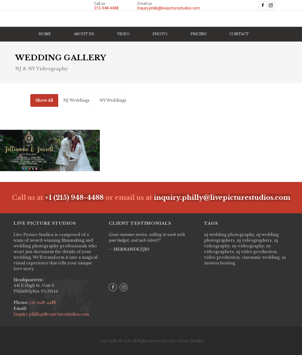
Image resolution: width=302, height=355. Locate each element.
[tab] (44, 100)
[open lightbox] (50, 150)
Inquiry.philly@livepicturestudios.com (51, 318)
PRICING (198, 34)
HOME (45, 34)
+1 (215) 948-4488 (74, 197)
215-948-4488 (42, 306)
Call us (106, 5)
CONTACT (239, 34)
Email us (168, 5)
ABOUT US (84, 34)
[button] (123, 34)
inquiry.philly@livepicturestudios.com (222, 197)
